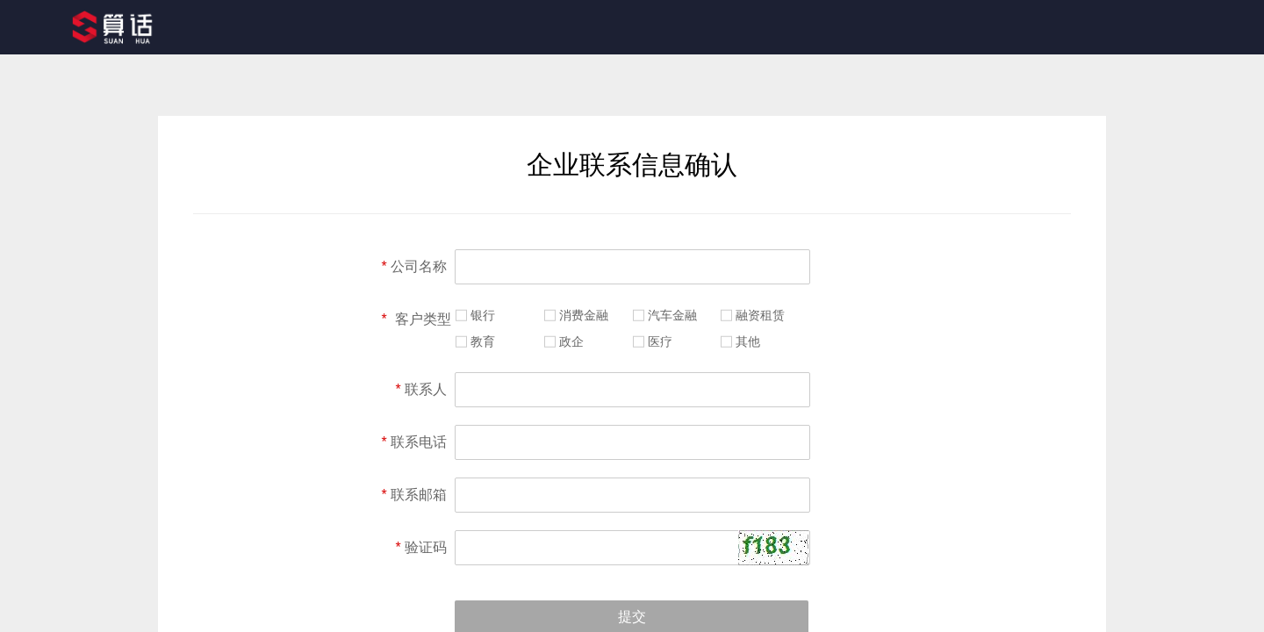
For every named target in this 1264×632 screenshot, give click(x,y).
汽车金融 (672, 315)
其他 (748, 341)
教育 (482, 341)
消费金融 (583, 315)
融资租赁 (760, 315)
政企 (571, 341)
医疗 (660, 341)
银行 (482, 315)
